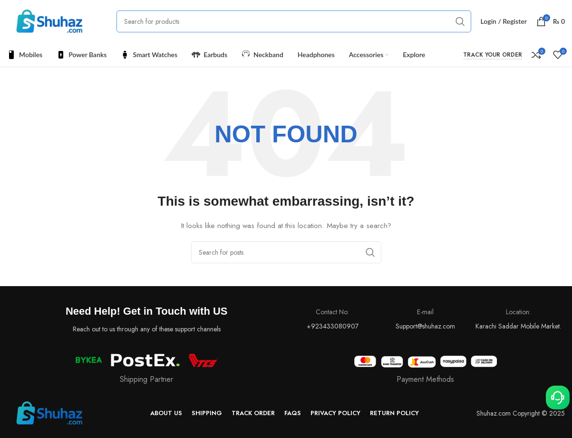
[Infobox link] (425, 370)
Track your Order (492, 55)
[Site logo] (50, 20)
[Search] (293, 21)
